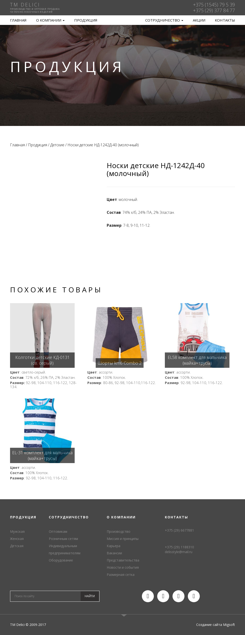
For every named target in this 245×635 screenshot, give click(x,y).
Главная (18, 20)
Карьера (113, 546)
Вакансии (114, 553)
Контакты (225, 20)
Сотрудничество (164, 20)
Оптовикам (58, 531)
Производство (118, 531)
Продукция (85, 20)
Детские (57, 144)
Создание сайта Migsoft (215, 624)
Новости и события (123, 567)
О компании (50, 20)
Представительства (123, 560)
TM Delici (122, 20)
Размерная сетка (120, 574)
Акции (199, 20)
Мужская (17, 531)
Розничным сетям (63, 538)
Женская (17, 538)
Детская (16, 546)
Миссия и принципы (123, 538)
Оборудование (61, 560)
